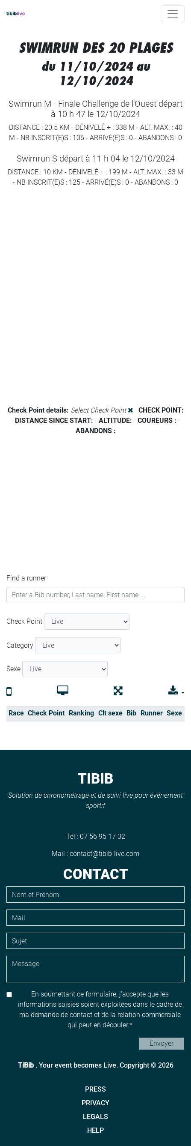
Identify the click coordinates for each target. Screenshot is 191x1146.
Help (95, 1130)
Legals (95, 1117)
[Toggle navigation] (173, 13)
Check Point (24, 621)
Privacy (95, 1103)
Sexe (13, 669)
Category (19, 645)
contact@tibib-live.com (104, 854)
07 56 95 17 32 (102, 836)
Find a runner (26, 578)
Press (95, 1089)
